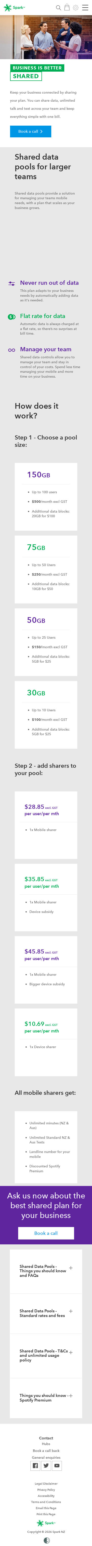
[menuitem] (46, 1443)
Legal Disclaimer (46, 1483)
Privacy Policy (46, 1489)
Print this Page (46, 1514)
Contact (46, 1438)
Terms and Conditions (46, 1502)
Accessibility (46, 1496)
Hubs (46, 1444)
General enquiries (46, 1457)
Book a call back (46, 1450)
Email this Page (46, 1508)
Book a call (46, 1233)
